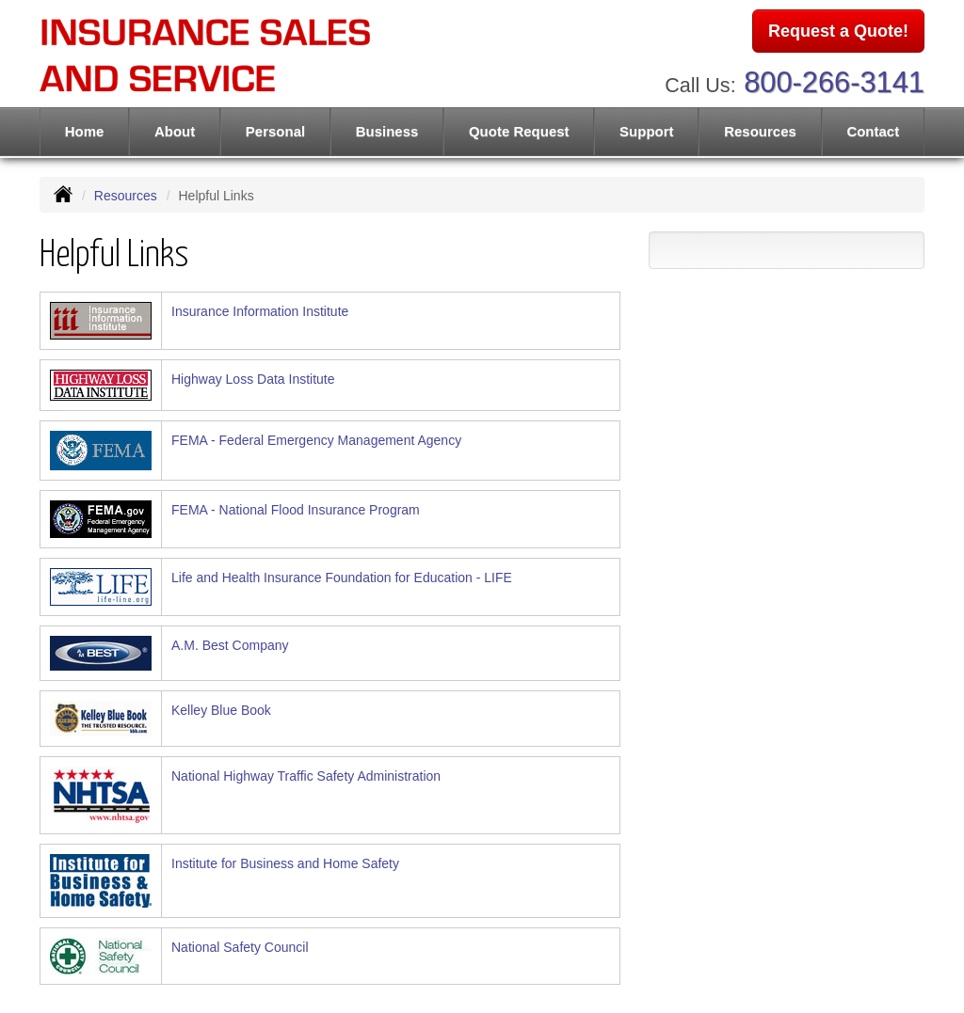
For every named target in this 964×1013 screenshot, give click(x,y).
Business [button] (387, 131)
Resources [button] (760, 131)
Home (84, 131)
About (174, 131)
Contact (872, 131)
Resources (125, 195)
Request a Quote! (838, 31)
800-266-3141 (834, 82)
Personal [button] (275, 131)
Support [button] (646, 131)
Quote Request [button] (519, 131)
